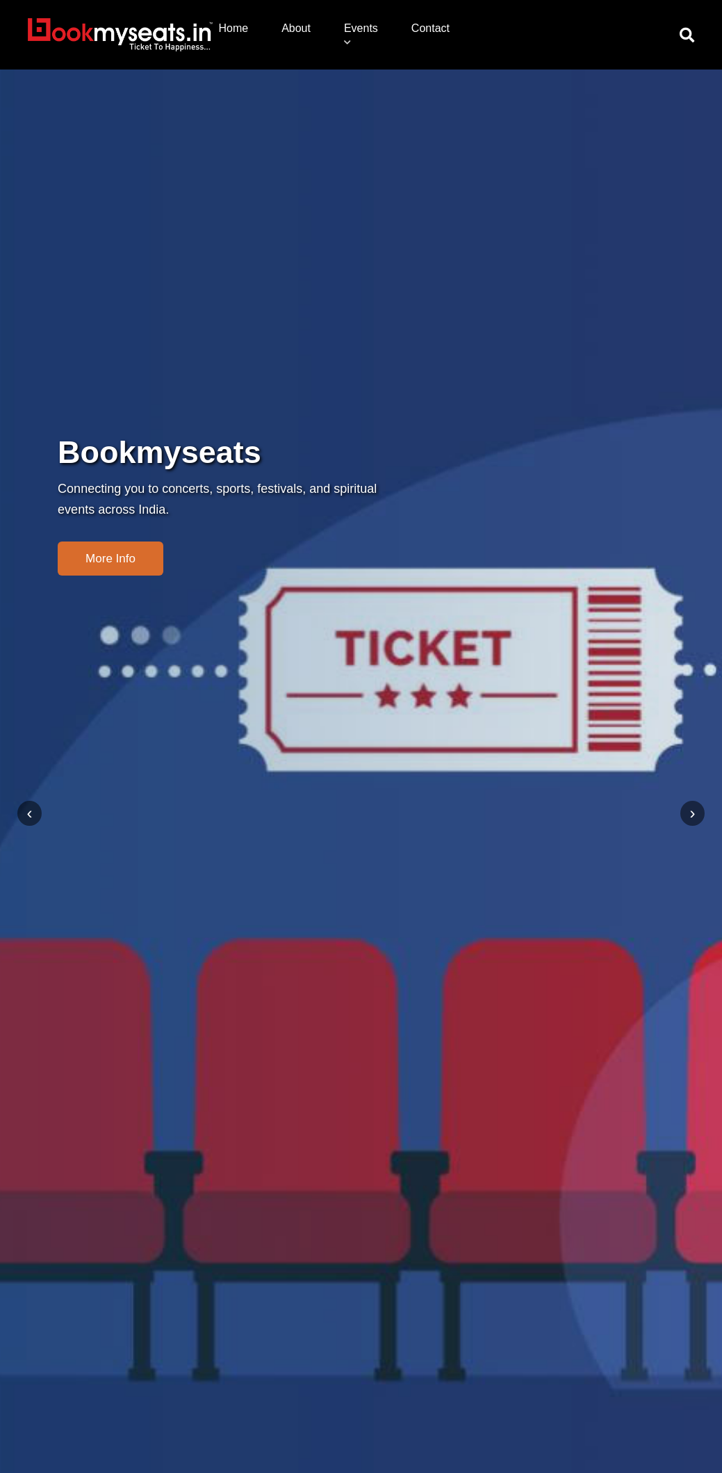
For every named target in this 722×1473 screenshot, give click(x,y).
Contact (430, 28)
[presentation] (29, 813)
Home (233, 28)
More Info (110, 558)
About (296, 28)
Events (361, 34)
